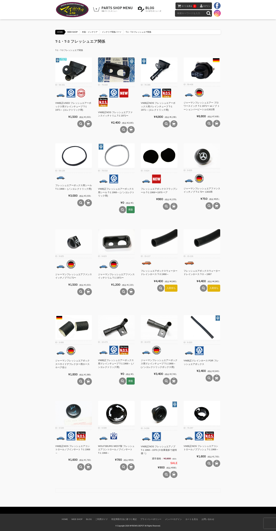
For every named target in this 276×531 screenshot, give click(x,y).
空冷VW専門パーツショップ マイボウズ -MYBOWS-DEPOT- (72, 10)
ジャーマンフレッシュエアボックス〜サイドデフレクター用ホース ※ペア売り (72, 364)
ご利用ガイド (101, 519)
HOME (60, 32)
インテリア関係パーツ (111, 32)
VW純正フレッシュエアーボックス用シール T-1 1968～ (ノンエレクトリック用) (116, 192)
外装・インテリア (90, 32)
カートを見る (188, 6)
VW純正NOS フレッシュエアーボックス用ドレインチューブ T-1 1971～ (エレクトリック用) (158, 106)
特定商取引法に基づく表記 (124, 519)
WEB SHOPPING (113, 9)
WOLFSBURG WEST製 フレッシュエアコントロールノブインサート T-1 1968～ (116, 449)
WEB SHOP (72, 32)
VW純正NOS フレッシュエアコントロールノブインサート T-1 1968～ (72, 449)
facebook (217, 5)
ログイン (206, 6)
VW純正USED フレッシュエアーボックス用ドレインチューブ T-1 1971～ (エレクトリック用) (73, 106)
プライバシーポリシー (150, 519)
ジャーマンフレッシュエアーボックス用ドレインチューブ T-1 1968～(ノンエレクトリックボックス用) (159, 363)
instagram (217, 13)
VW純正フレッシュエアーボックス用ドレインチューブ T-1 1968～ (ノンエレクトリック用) (116, 363)
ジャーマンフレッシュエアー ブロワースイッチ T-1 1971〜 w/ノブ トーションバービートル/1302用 (202, 106)
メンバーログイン (173, 519)
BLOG (150, 9)
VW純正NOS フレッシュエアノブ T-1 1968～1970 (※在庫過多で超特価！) (159, 450)
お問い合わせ (208, 519)
